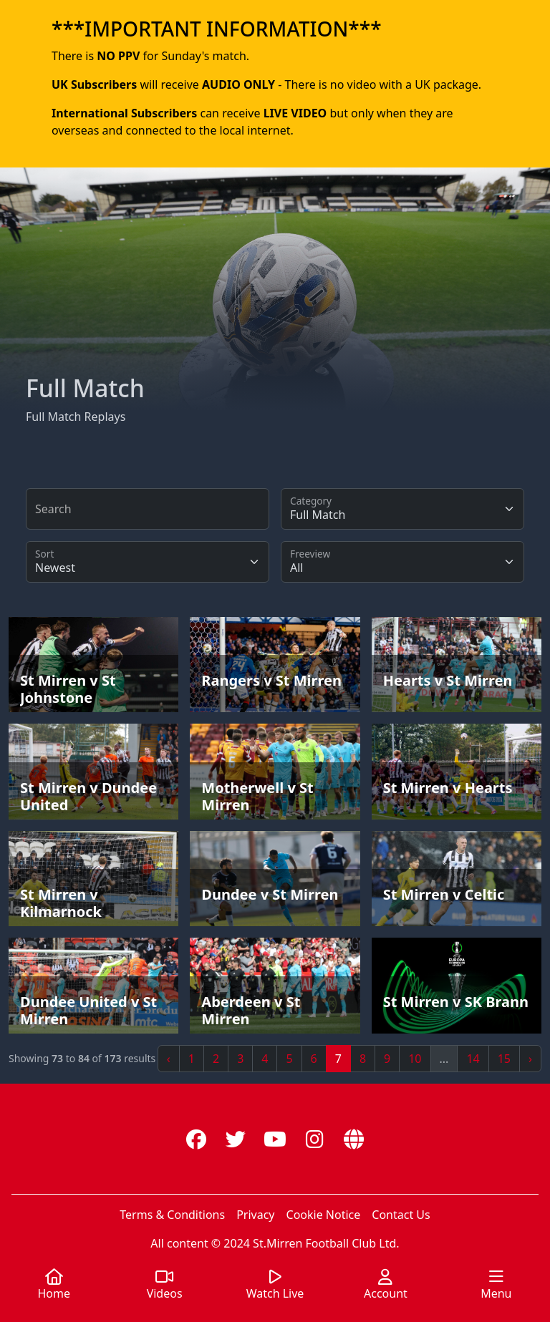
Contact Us (401, 1215)
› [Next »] (530, 1058)
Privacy (255, 1215)
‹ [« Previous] (168, 1058)
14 (472, 1058)
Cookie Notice (323, 1215)
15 (504, 1058)
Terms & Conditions (172, 1215)
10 (414, 1058)
